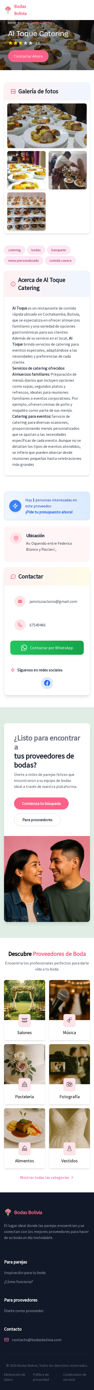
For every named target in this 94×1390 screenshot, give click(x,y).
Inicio (12, 22)
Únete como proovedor (24, 1310)
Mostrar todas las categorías (47, 1177)
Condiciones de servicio (74, 1377)
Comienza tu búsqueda (41, 803)
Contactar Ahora (28, 56)
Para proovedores (37, 819)
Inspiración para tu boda (25, 1272)
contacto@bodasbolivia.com (36, 1339)
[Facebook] (47, 683)
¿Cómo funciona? (18, 1281)
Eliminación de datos (14, 1377)
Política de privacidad (41, 1377)
